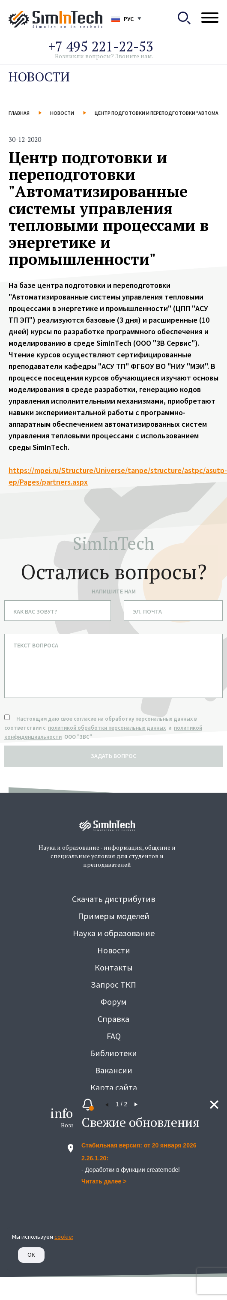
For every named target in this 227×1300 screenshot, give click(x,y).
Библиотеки (113, 1053)
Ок (31, 1254)
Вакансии (113, 1070)
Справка (113, 1018)
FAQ (114, 1035)
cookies (64, 1236)
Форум (113, 1001)
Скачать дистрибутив (113, 898)
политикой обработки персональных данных (107, 727)
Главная (19, 113)
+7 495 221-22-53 (100, 46)
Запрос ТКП (113, 984)
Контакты (114, 967)
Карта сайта (113, 1087)
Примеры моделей (113, 916)
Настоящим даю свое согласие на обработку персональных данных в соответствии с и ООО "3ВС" (103, 727)
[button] (107, 1104)
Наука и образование (114, 933)
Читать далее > (103, 1181)
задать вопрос (113, 756)
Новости (62, 113)
